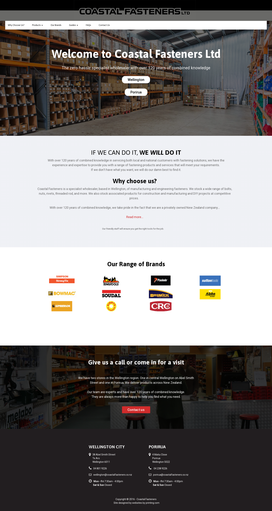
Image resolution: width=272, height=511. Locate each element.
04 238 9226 (160, 468)
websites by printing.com (145, 502)
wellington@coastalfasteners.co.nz (112, 474)
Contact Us (104, 25)
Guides (73, 25)
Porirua (136, 92)
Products (37, 25)
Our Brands (56, 25)
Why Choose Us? (16, 25)
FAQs (88, 25)
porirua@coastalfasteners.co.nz (170, 474)
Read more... (134, 217)
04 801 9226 (100, 468)
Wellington (136, 80)
